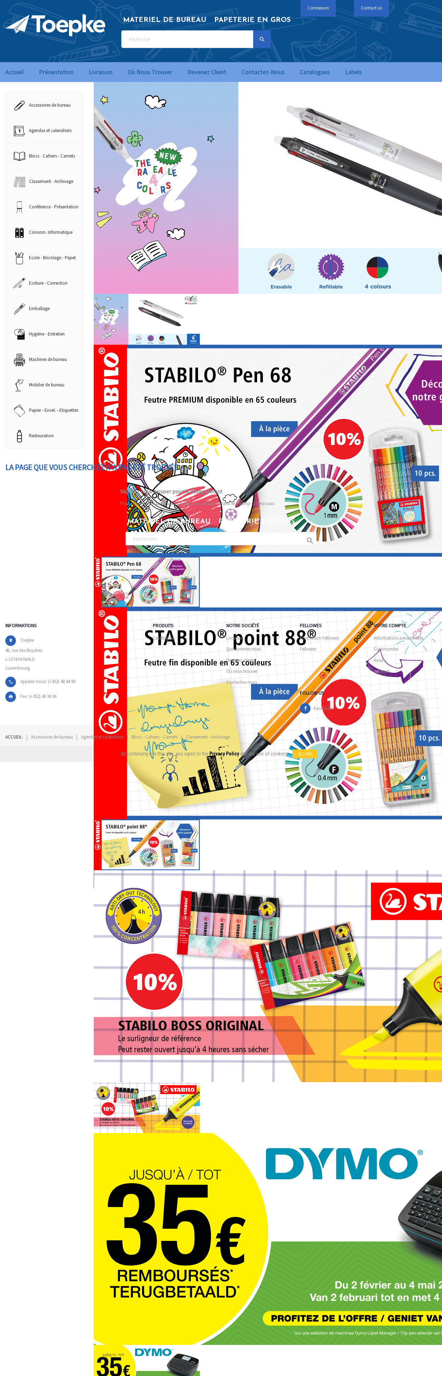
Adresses (382, 671)
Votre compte (390, 625)
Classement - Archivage (208, 737)
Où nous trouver (241, 671)
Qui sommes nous (243, 649)
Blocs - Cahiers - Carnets (155, 737)
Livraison (235, 638)
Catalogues (164, 638)
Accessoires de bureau (52, 737)
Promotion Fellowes (319, 638)
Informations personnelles (398, 638)
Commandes (386, 649)
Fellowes (308, 649)
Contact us (371, 8)
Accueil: (14, 737)
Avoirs (379, 660)
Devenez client (240, 660)
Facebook (323, 708)
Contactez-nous (241, 682)
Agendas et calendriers (102, 737)
